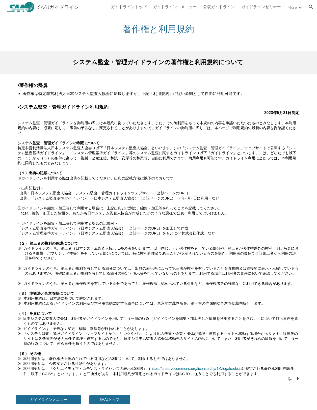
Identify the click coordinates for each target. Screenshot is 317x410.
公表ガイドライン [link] (219, 6)
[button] (311, 7)
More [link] (292, 7)
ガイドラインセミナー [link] (261, 6)
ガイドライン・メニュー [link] (175, 6)
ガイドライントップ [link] (129, 6)
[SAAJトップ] (109, 400)
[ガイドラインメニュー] (48, 400)
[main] (158, 29)
